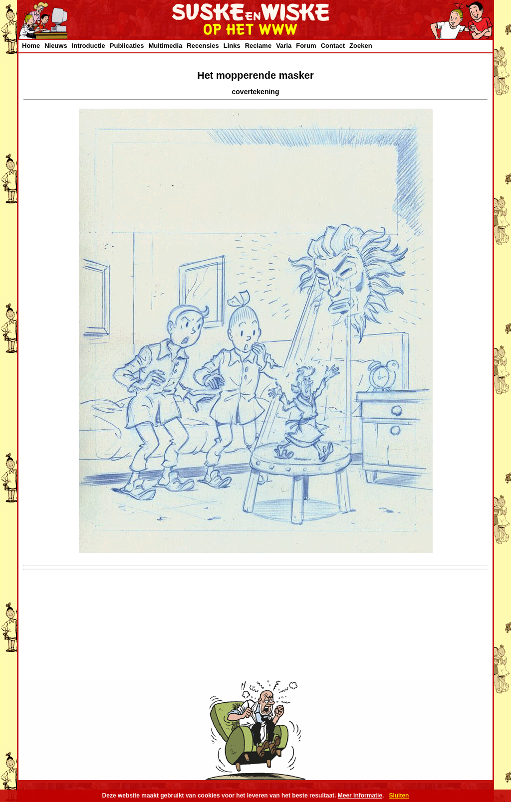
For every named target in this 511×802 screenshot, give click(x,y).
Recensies (203, 45)
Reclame (258, 45)
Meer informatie (360, 795)
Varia (283, 45)
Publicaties (127, 45)
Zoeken (360, 45)
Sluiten (399, 795)
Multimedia (165, 45)
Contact (333, 45)
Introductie (88, 45)
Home (31, 45)
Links (232, 45)
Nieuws (55, 45)
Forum (306, 45)
